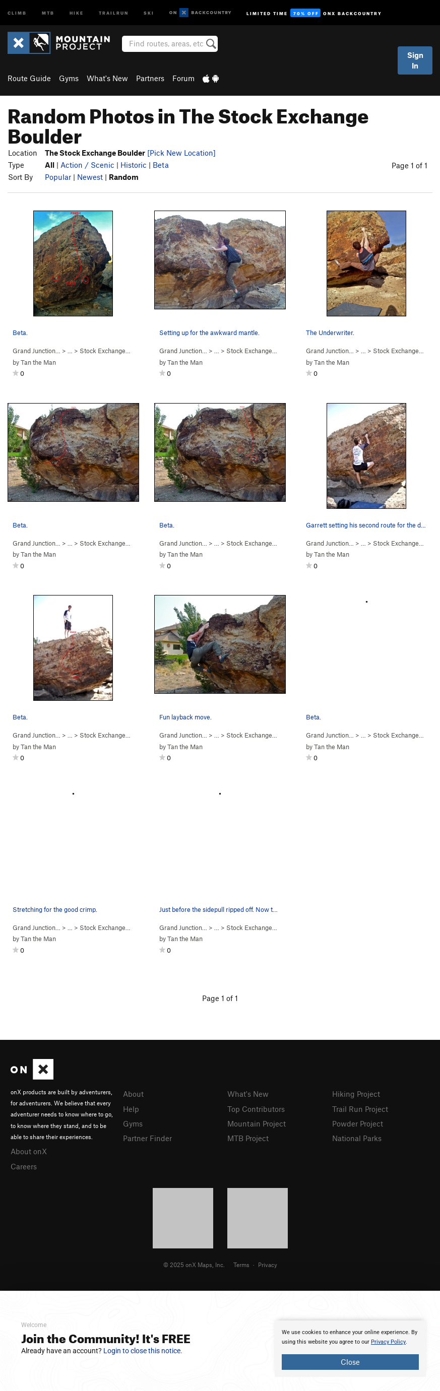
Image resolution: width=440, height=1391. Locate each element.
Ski (149, 12)
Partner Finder (147, 1138)
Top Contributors (256, 1108)
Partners (150, 78)
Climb (17, 12)
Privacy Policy (388, 1342)
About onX (29, 1151)
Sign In (415, 60)
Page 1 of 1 (409, 165)
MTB (48, 12)
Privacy (267, 1264)
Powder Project (357, 1123)
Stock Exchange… (105, 351)
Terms (241, 1264)
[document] (350, 1349)
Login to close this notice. (142, 1351)
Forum (183, 78)
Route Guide (29, 78)
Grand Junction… (36, 351)
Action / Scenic (87, 164)
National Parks (357, 1138)
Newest (90, 176)
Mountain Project (256, 1123)
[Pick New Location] (181, 152)
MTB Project (248, 1138)
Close (350, 1361)
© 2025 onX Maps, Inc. (194, 1264)
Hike (77, 12)
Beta (161, 164)
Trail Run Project (360, 1108)
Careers (24, 1166)
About (133, 1093)
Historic (133, 164)
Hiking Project (356, 1093)
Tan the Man (38, 362)
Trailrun (114, 12)
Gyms (69, 78)
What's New (107, 78)
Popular (58, 176)
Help (131, 1108)
